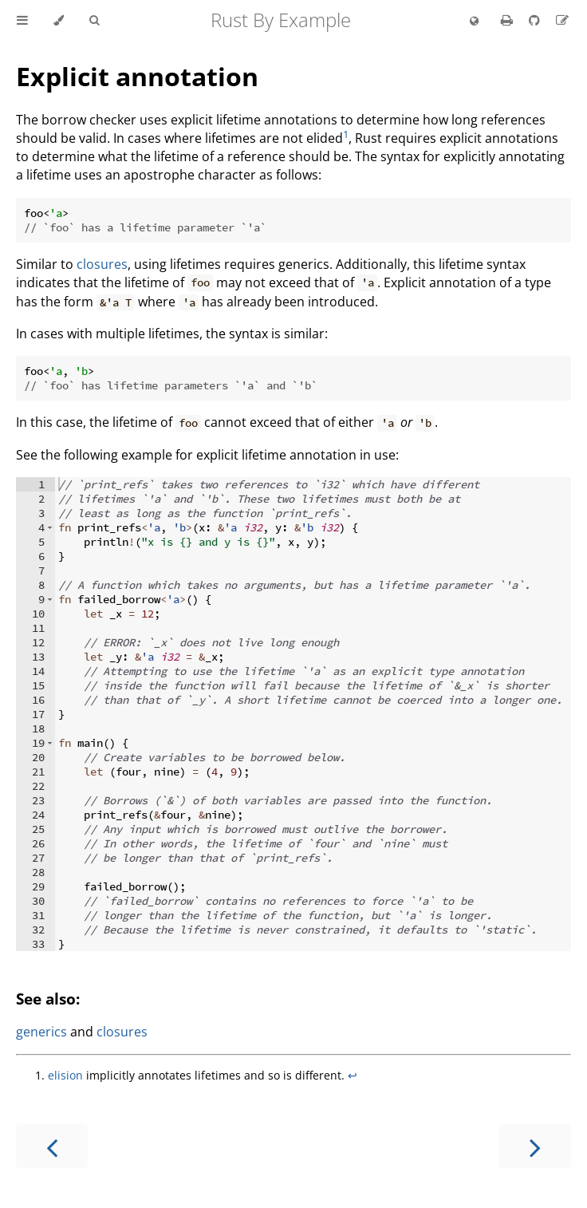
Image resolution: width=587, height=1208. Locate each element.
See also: (48, 999)
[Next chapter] (535, 1146)
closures (102, 264)
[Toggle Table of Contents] (22, 20)
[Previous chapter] (52, 1146)
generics (41, 1031)
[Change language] (474, 21)
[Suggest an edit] (562, 20)
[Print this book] (508, 20)
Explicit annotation (137, 76)
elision (65, 1075)
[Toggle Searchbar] (94, 20)
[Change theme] (59, 20)
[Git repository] (536, 20)
